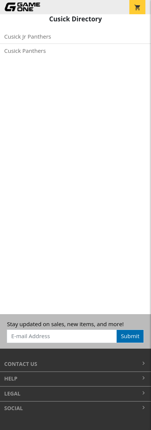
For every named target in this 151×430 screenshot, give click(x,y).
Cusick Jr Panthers (27, 36)
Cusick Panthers (25, 50)
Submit (130, 336)
